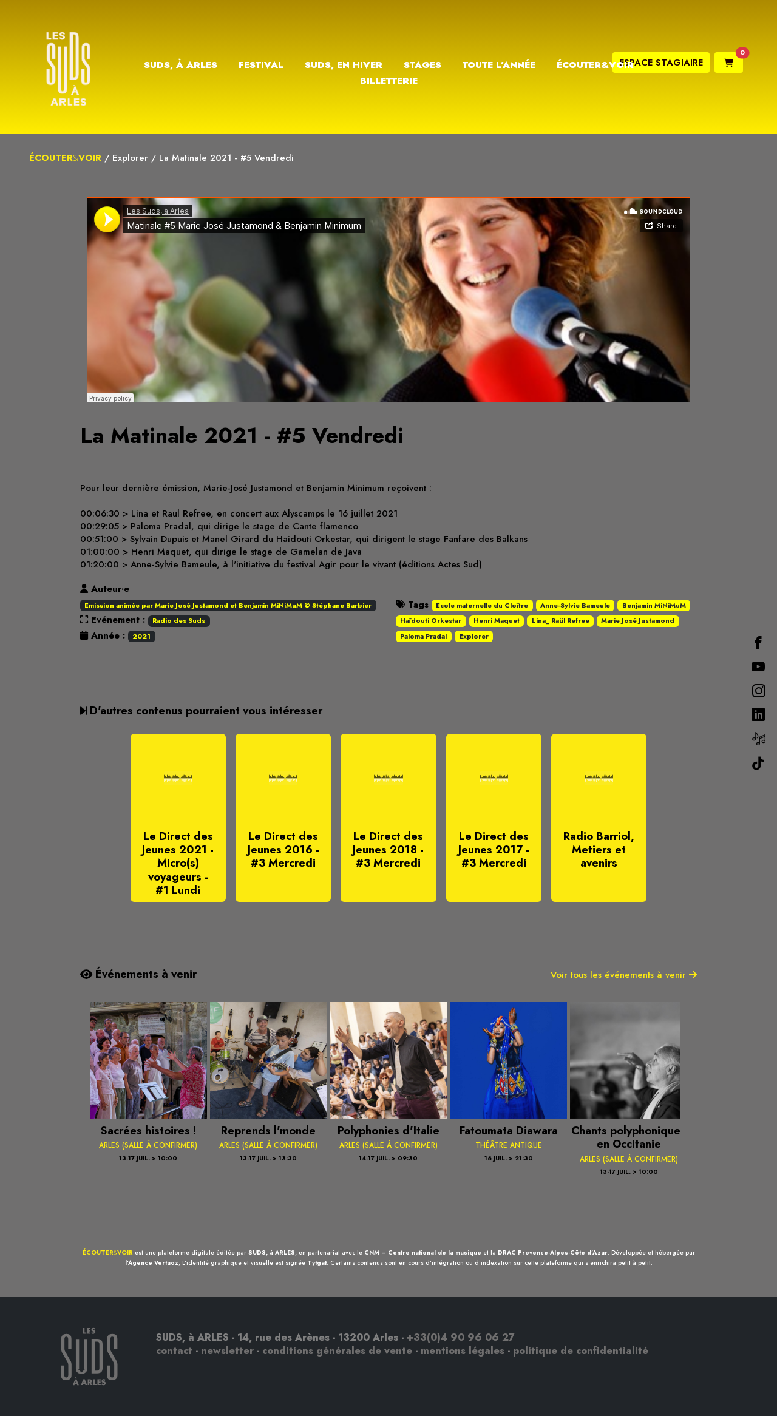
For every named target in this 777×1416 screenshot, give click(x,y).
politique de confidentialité (580, 1351)
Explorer (130, 157)
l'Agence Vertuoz (151, 1262)
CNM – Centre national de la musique (422, 1252)
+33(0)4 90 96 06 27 (461, 1337)
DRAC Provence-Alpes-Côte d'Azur (553, 1252)
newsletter (227, 1351)
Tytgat (317, 1262)
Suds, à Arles (180, 65)
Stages (422, 65)
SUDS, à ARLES (271, 1252)
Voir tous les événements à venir (624, 974)
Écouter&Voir (595, 65)
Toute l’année (499, 65)
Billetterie (389, 80)
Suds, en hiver (343, 65)
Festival (261, 65)
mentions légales (462, 1351)
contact (174, 1351)
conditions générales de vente (337, 1351)
